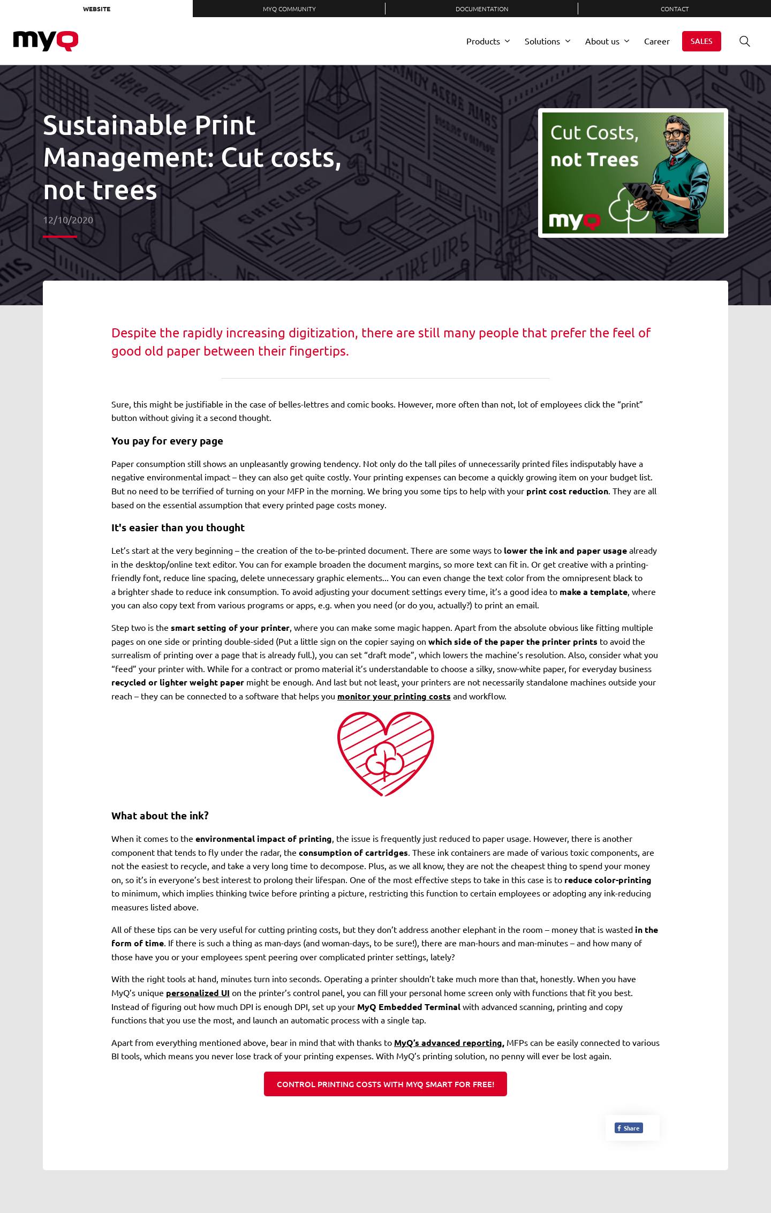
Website (96, 8)
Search (741, 41)
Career (657, 40)
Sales (702, 41)
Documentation (482, 8)
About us (602, 40)
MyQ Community (289, 8)
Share (627, 1128)
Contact (675, 8)
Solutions (542, 40)
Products (483, 40)
